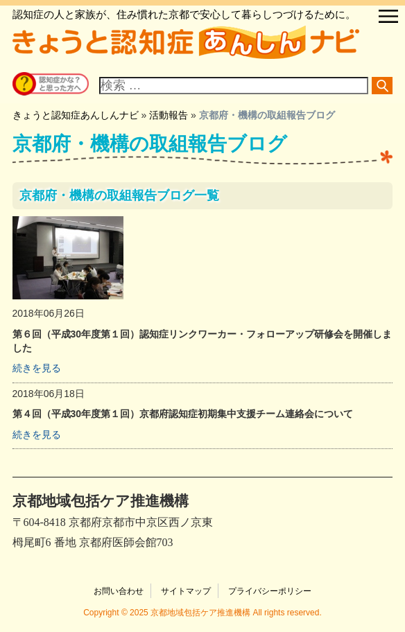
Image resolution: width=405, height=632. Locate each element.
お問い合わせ (119, 591)
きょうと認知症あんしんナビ (75, 115)
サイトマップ (186, 591)
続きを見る (36, 368)
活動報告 (168, 115)
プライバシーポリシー (269, 591)
